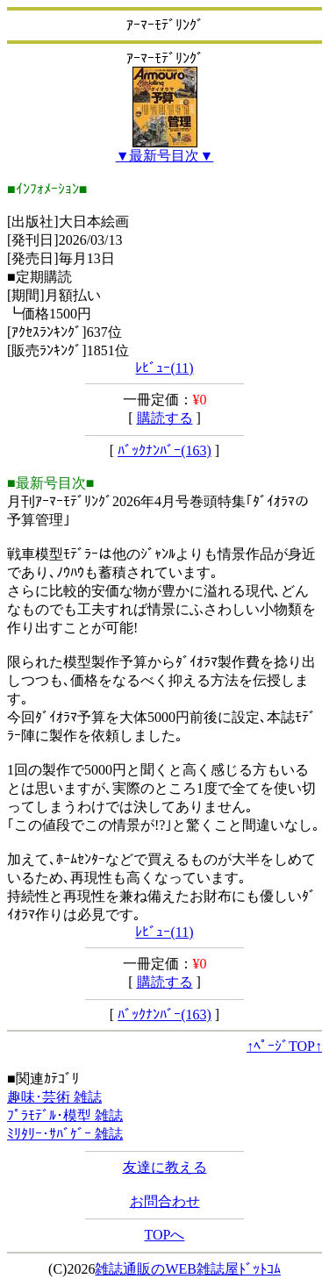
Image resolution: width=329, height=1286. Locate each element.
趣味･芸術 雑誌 (54, 1097)
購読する (165, 418)
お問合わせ (165, 1201)
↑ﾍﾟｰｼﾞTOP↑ (284, 1046)
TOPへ (165, 1234)
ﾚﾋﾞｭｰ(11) (164, 368)
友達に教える (165, 1167)
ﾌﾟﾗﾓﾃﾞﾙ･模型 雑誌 (65, 1115)
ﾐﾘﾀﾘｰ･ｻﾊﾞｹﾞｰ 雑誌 (65, 1133)
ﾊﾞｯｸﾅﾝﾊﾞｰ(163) (164, 450)
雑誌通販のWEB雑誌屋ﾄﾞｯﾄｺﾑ (188, 1268)
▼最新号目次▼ (165, 155)
